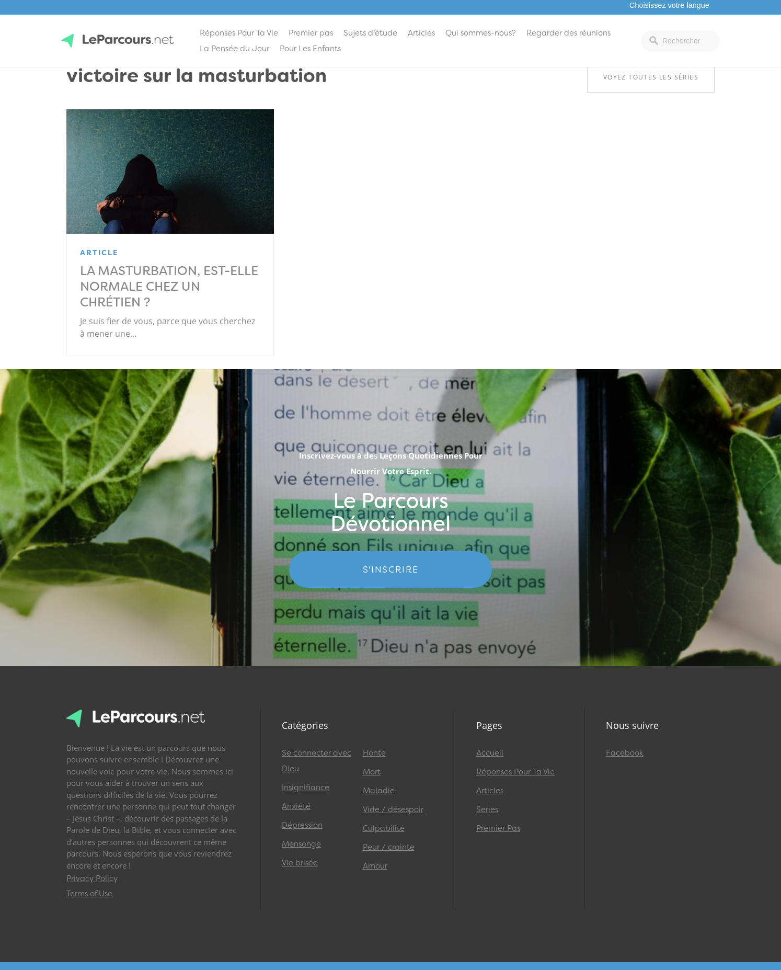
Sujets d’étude (370, 33)
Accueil (489, 753)
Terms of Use (89, 893)
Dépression (302, 825)
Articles (421, 33)
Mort (372, 772)
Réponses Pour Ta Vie (239, 33)
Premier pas (311, 33)
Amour (375, 866)
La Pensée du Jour (234, 48)
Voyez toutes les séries (650, 77)
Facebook (625, 753)
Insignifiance (305, 787)
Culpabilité (384, 828)
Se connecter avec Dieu (316, 761)
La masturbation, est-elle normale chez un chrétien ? (169, 287)
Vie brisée (300, 863)
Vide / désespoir (393, 809)
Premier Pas (498, 828)
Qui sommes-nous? (480, 33)
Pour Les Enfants (310, 48)
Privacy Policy (92, 878)
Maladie (379, 790)
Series (487, 809)
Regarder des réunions (568, 33)
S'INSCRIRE (391, 569)
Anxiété (296, 806)
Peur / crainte (389, 847)
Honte (374, 753)
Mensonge (301, 844)
